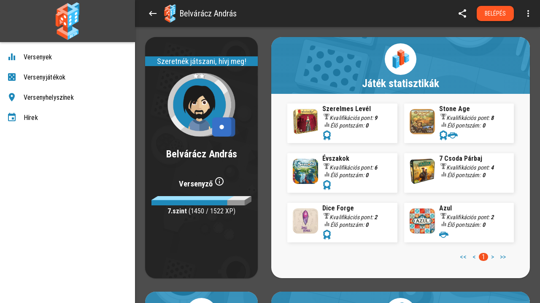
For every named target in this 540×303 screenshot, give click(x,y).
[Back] (152, 13)
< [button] (474, 257)
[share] (462, 13)
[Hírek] (67, 118)
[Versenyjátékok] (67, 77)
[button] (170, 13)
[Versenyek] (67, 57)
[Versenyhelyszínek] (67, 98)
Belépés (495, 13)
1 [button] (483, 257)
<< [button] (463, 257)
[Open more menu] (528, 13)
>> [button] (503, 257)
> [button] (492, 257)
